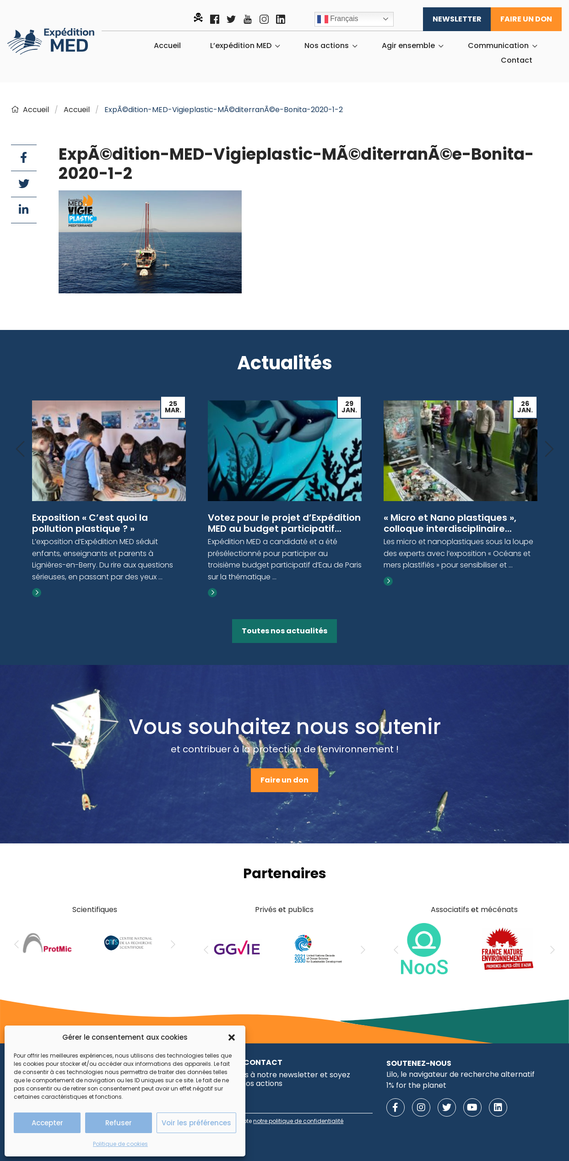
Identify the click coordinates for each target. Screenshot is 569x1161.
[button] (231, 1037)
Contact (516, 60)
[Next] (549, 449)
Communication (498, 45)
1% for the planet (416, 1085)
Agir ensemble (408, 45)
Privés (265, 909)
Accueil (167, 45)
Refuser (118, 1123)
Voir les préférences (196, 1123)
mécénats (499, 909)
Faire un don (526, 19)
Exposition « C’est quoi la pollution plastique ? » (90, 523)
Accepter (47, 1123)
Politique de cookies (120, 1144)
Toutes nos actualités (284, 631)
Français (337, 19)
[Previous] (20, 449)
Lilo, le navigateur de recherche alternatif (460, 1074)
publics (301, 909)
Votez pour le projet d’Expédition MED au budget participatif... (284, 523)
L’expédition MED (240, 45)
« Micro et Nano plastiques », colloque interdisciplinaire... (450, 523)
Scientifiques (94, 909)
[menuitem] (167, 45)
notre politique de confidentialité (298, 1121)
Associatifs (450, 909)
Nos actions (326, 45)
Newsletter (457, 19)
